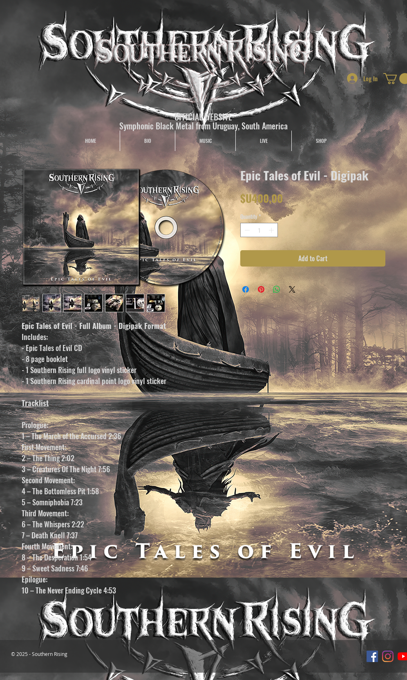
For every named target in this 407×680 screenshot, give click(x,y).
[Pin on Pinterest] (261, 289)
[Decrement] (246, 230)
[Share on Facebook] (245, 289)
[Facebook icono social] (372, 656)
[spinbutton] (259, 230)
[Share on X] (292, 289)
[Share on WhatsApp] (277, 289)
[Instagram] (388, 656)
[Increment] (272, 230)
